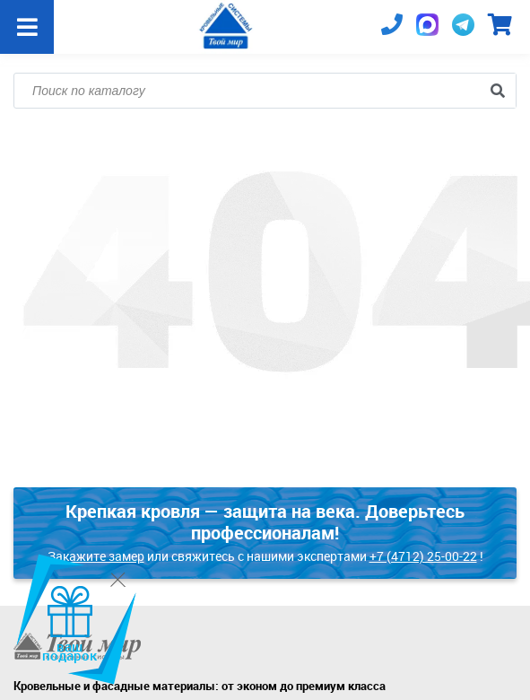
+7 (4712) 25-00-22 (423, 555)
